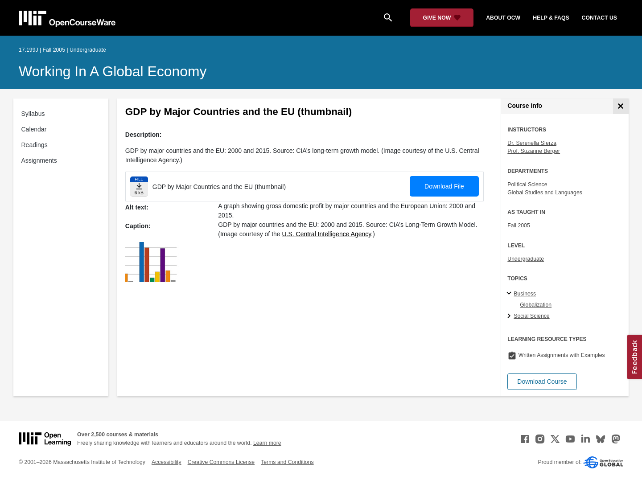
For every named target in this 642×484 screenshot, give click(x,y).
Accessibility (166, 462)
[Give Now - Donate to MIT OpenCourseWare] (442, 17)
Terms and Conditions (287, 462)
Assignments (39, 160)
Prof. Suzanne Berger (533, 151)
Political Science (527, 184)
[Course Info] (621, 106)
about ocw (503, 18)
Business (525, 294)
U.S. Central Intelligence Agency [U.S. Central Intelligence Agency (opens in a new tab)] (326, 234)
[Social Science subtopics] (510, 316)
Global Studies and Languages (544, 192)
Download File (444, 186)
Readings (34, 144)
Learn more (267, 443)
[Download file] (139, 186)
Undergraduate (525, 259)
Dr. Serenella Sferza (531, 143)
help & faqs (551, 18)
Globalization (535, 305)
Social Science (531, 316)
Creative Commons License (221, 462)
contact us (599, 18)
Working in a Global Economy (113, 71)
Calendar (34, 129)
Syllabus (33, 113)
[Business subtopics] (510, 293)
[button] (541, 381)
